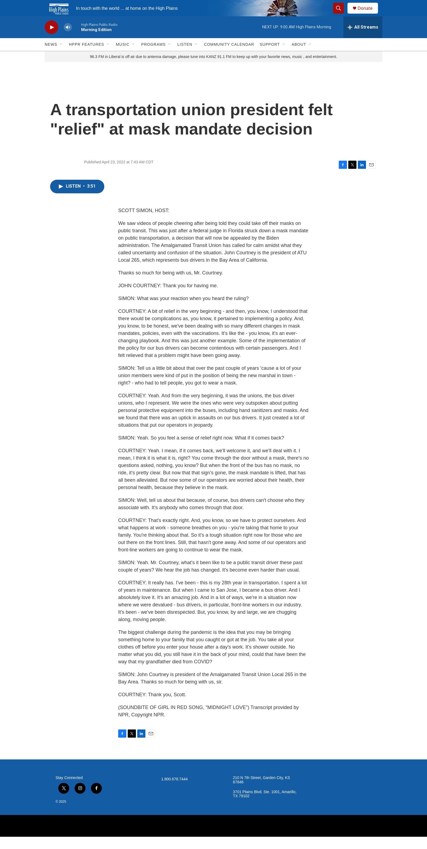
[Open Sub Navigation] (61, 56)
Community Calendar (229, 56)
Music (122, 56)
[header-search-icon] (340, 14)
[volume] (67, 39)
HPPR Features (86, 56)
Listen (184, 56)
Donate (368, 14)
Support (270, 56)
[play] (51, 39)
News (51, 56)
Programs (153, 56)
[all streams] (362, 39)
